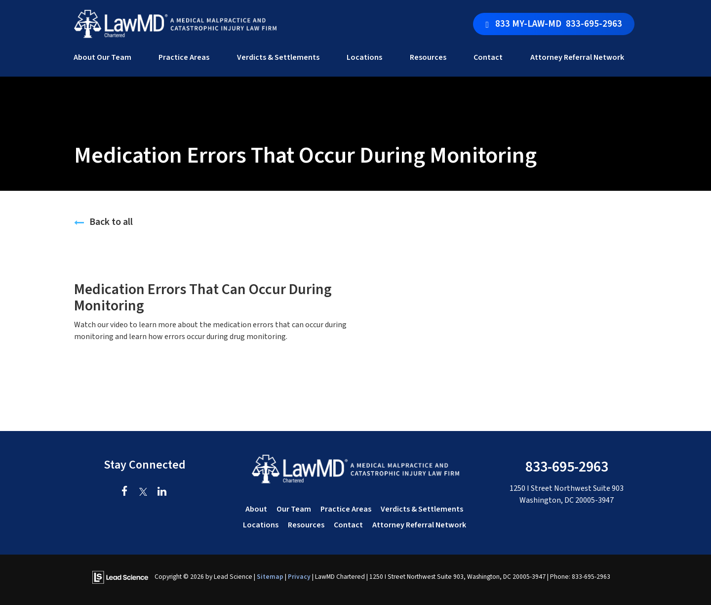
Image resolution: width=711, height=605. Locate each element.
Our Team (293, 509)
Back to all (103, 222)
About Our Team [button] (102, 57)
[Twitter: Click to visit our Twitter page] (143, 492)
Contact (348, 524)
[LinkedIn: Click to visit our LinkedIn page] (162, 492)
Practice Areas (345, 509)
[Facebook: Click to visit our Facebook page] (124, 492)
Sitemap (270, 576)
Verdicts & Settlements (278, 57)
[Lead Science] (120, 576)
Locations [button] (364, 57)
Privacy (299, 576)
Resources (306, 524)
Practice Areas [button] (183, 57)
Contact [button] (488, 57)
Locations (260, 524)
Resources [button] (428, 57)
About (256, 509)
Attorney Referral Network (577, 57)
